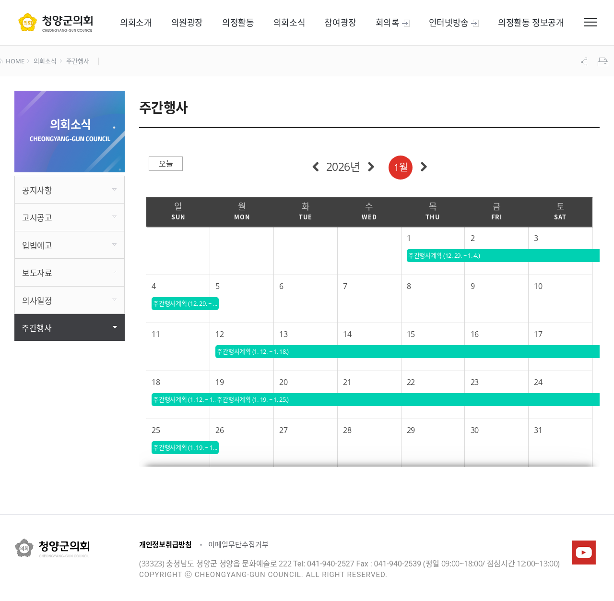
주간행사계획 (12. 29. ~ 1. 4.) (186, 303)
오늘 (166, 163)
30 (475, 430)
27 (283, 430)
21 (347, 382)
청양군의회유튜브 (584, 553)
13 (283, 334)
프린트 (604, 62)
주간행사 (77, 61)
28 (347, 430)
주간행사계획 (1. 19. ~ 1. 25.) (186, 447)
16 (475, 334)
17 (538, 334)
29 (411, 430)
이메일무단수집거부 (238, 544)
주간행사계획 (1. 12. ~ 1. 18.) (186, 399)
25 (156, 430)
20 (283, 382)
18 (156, 382)
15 (411, 334)
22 (411, 382)
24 (538, 382)
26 (219, 430)
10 (538, 286)
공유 (585, 62)
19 (219, 382)
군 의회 (55, 22)
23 (475, 382)
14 (347, 334)
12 (219, 334)
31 (538, 430)
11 (156, 334)
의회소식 (45, 61)
